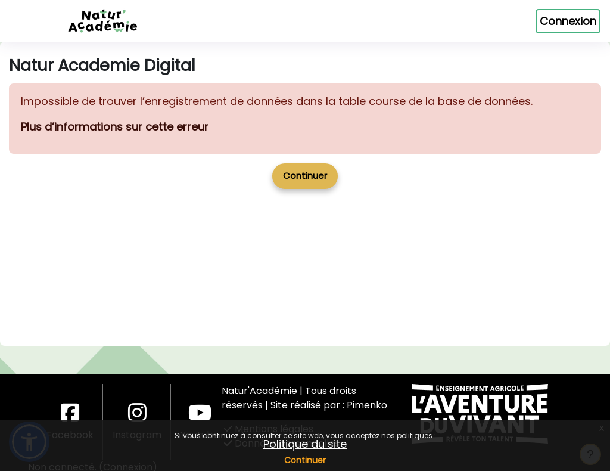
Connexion (568, 21)
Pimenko (367, 405)
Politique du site (305, 443)
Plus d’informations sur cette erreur (114, 168)
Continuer (305, 460)
